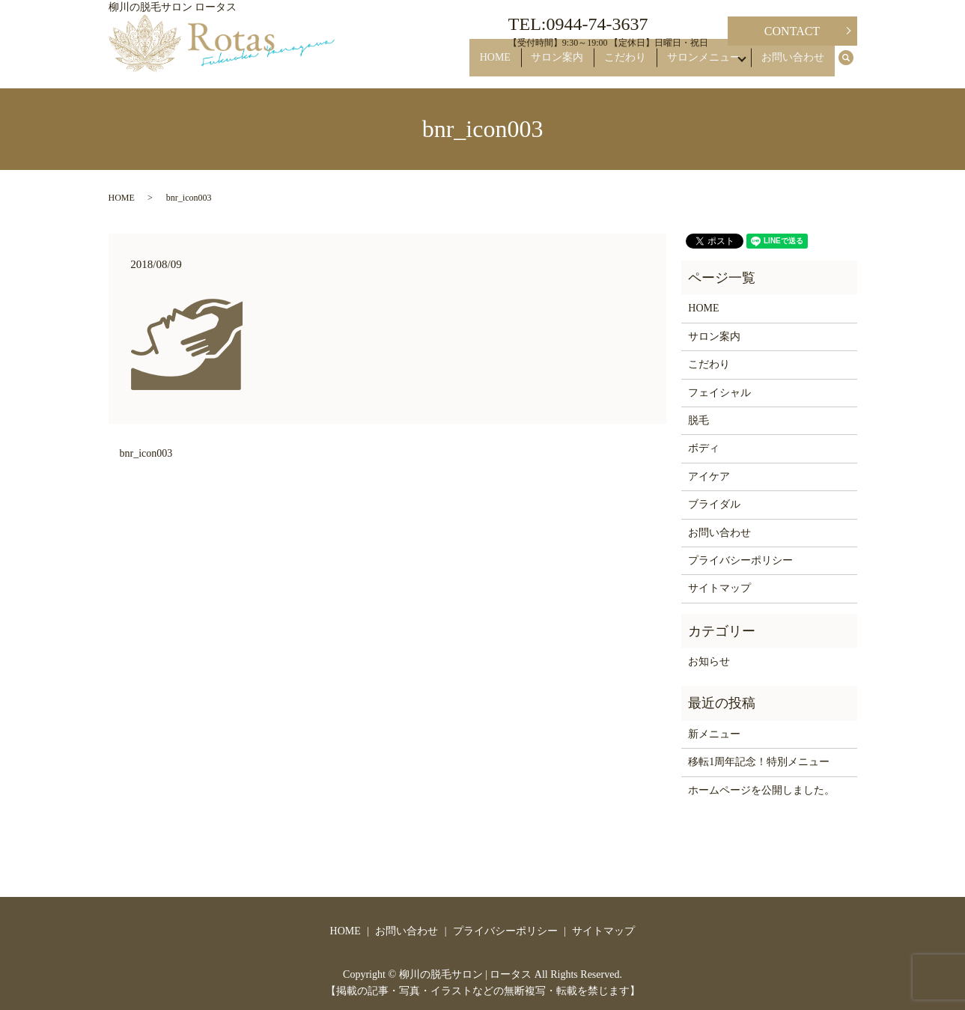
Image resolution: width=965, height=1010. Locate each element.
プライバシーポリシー (740, 560)
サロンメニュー (704, 64)
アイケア (709, 476)
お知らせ (709, 661)
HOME (520, 64)
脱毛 (698, 420)
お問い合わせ (796, 64)
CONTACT (792, 31)
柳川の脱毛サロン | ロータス (465, 974)
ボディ (703, 448)
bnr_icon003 (146, 453)
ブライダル (714, 504)
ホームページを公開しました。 (761, 790)
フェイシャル (719, 392)
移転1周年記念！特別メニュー (758, 761)
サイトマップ (719, 588)
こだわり (634, 64)
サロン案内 (574, 64)
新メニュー (714, 734)
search (853, 65)
